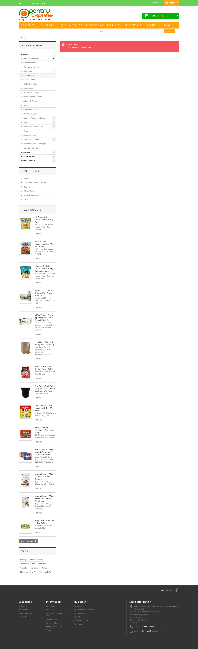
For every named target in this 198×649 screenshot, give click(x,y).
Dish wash (24, 564)
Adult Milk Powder (30, 101)
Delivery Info (133, 25)
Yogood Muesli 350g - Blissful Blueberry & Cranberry (45, 498)
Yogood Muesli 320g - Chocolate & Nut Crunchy (45, 476)
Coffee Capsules (30, 84)
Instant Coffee (29, 75)
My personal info (81, 620)
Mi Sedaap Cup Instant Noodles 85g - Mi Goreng (45, 244)
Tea (33, 564)
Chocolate (24, 572)
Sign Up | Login (171, 3)
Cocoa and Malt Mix (31, 67)
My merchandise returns (84, 610)
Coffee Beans (28, 88)
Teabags (23, 560)
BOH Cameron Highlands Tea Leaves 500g (45, 430)
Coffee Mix (27, 71)
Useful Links (30, 171)
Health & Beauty (70, 25)
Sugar (25, 131)
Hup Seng (34, 568)
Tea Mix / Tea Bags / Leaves (34, 92)
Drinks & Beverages (31, 58)
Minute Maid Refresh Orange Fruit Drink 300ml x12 (44, 293)
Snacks (26, 122)
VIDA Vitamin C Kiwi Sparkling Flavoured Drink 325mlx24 (44, 317)
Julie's (48, 572)
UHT (33, 572)
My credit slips (80, 613)
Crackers (42, 564)
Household (46, 25)
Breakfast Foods (29, 135)
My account (81, 601)
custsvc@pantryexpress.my (150, 631)
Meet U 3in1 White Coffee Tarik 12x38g (44, 367)
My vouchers (79, 624)
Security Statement (31, 195)
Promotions (94, 25)
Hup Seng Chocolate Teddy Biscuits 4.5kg (44, 343)
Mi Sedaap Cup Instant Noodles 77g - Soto (45, 219)
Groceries (27, 25)
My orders (78, 606)
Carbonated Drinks (30, 63)
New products (31, 209)
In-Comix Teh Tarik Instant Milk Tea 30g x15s (44, 408)
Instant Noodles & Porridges (34, 144)
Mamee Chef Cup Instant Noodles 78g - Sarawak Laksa (45, 268)
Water (25, 105)
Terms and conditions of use (34, 183)
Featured (113, 25)
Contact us (158, 3)
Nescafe (23, 568)
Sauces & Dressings (31, 139)
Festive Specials (28, 161)
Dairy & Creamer (30, 114)
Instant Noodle (36, 560)
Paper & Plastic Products (33, 127)
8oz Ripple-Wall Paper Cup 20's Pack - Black (45, 387)
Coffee (44, 568)
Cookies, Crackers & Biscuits (34, 118)
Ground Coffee (29, 80)
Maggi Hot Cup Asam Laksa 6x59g (44, 521)
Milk (40, 572)
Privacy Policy (29, 191)
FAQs (167, 25)
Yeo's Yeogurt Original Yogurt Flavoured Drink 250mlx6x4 (45, 452)
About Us (153, 25)
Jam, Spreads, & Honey (32, 148)
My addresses (79, 617)
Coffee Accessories (31, 110)
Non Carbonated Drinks (32, 97)
